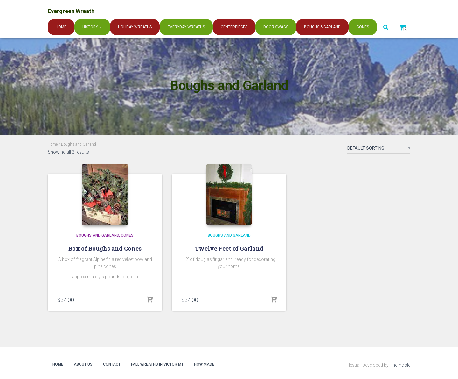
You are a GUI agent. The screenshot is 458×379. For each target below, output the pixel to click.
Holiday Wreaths (135, 27)
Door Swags (275, 27)
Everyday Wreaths (186, 27)
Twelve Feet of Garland (229, 248)
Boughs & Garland (322, 27)
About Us (83, 364)
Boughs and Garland (97, 235)
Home (61, 27)
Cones (363, 27)
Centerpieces (234, 27)
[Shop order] (378, 149)
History (92, 27)
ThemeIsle (400, 365)
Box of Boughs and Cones (105, 248)
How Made (204, 364)
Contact (112, 364)
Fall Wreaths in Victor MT (157, 364)
